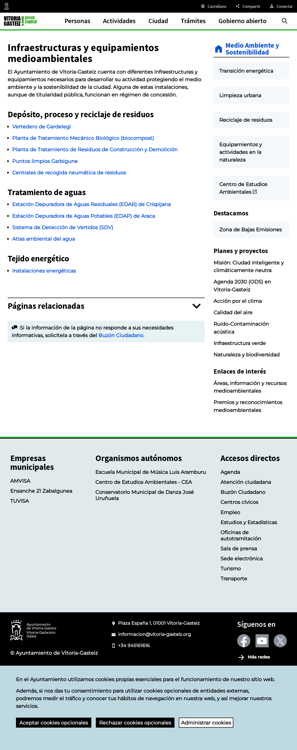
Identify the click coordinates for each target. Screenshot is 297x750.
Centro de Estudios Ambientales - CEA (143, 510)
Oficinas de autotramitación (240, 563)
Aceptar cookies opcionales (53, 723)
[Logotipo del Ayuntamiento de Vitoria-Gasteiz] (33, 659)
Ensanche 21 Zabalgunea (41, 519)
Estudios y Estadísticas (248, 550)
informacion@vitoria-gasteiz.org (154, 663)
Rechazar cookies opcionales (135, 723)
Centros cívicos (239, 530)
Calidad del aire (233, 341)
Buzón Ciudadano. (121, 336)
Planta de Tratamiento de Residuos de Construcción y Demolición (95, 149)
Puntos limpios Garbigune (45, 161)
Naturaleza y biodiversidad (247, 383)
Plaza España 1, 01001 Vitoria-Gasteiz (159, 651)
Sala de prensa (238, 577)
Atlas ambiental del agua (43, 240)
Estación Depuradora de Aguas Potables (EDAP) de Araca (83, 216)
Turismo (230, 597)
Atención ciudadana (245, 510)
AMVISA (20, 509)
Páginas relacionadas (46, 307)
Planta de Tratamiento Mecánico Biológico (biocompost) (83, 138)
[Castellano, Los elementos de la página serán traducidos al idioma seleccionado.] (213, 6)
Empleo (230, 540)
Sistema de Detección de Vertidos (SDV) (62, 228)
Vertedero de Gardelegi (41, 126)
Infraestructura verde (240, 372)
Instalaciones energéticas (44, 272)
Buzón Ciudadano (242, 520)
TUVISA (19, 529)
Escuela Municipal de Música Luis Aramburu (150, 500)
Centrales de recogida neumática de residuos (69, 172)
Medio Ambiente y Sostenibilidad (252, 49)
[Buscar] (284, 21)
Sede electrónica (241, 587)
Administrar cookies (206, 723)
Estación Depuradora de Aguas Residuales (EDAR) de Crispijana (91, 204)
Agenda (230, 500)
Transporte (233, 607)
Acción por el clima (238, 329)
